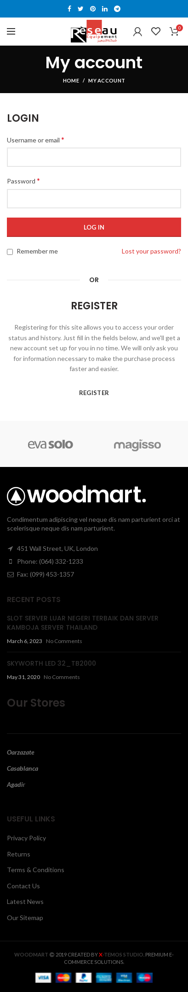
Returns (18, 854)
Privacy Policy (26, 838)
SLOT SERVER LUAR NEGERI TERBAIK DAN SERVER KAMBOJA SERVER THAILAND (83, 623)
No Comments (64, 641)
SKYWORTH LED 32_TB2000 (51, 663)
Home (71, 80)
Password (23, 180)
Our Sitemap (25, 917)
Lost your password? (151, 251)
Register (94, 392)
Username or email (35, 139)
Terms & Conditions (35, 870)
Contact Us (23, 886)
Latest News (25, 901)
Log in (94, 227)
